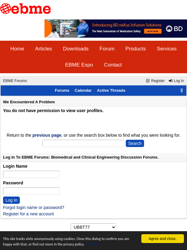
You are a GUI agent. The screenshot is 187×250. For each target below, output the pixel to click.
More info (117, 244)
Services (167, 49)
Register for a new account (28, 213)
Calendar (83, 90)
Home (17, 49)
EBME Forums (15, 81)
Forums (62, 90)
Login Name (15, 166)
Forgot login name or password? (33, 207)
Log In (176, 81)
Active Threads (111, 90)
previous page (47, 135)
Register (155, 81)
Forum (107, 49)
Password (13, 182)
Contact (113, 65)
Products (135, 49)
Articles (43, 49)
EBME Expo (79, 65)
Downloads (76, 49)
